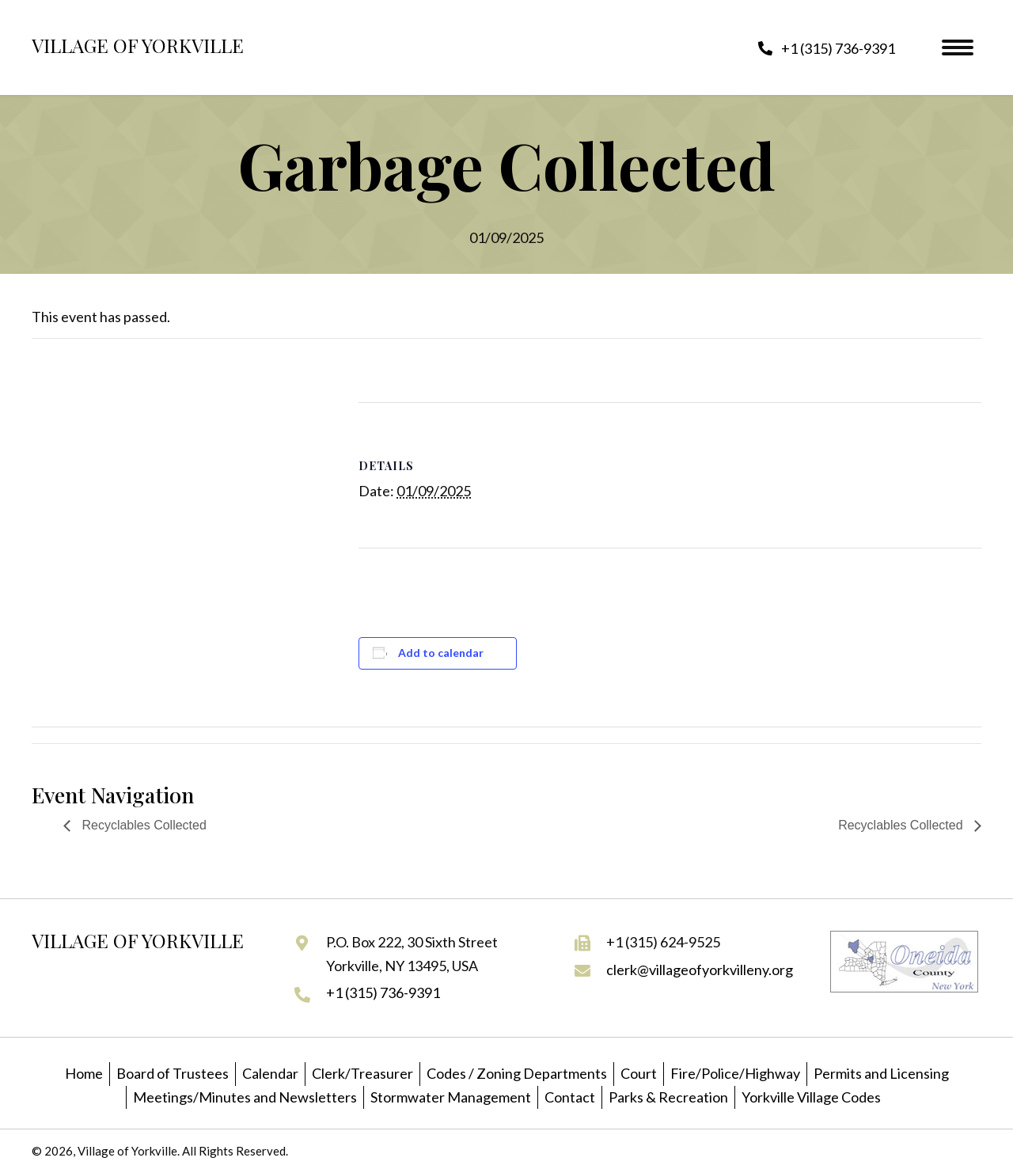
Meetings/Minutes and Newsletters (245, 1097)
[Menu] (957, 47)
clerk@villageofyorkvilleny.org (699, 969)
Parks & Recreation (668, 1097)
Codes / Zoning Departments (517, 1073)
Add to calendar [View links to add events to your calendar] (441, 652)
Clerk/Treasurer (362, 1073)
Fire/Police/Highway (735, 1073)
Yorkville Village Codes (811, 1097)
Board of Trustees (172, 1073)
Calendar (270, 1073)
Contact (569, 1097)
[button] (826, 48)
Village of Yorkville (138, 45)
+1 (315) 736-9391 (383, 992)
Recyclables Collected (142, 825)
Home (84, 1073)
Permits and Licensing (881, 1073)
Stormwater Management (450, 1097)
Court (638, 1073)
